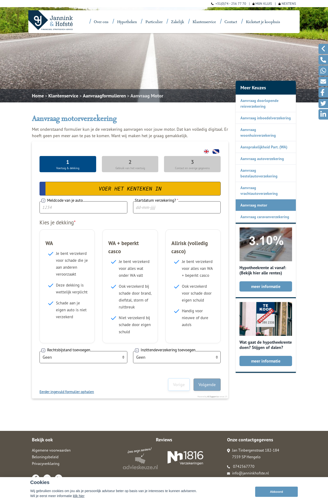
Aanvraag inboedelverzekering (265, 118)
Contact (230, 22)
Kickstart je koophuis (263, 22)
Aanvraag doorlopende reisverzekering (259, 103)
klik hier (78, 496)
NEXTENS (287, 3)
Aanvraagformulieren (104, 96)
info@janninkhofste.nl (248, 473)
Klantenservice (204, 22)
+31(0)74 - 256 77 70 (230, 3)
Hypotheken (127, 22)
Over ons (101, 22)
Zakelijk (177, 22)
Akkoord (276, 492)
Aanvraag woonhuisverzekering (258, 132)
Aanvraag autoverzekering (262, 158)
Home (38, 96)
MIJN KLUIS (262, 3)
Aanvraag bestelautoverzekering (259, 173)
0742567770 (240, 466)
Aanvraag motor (253, 205)
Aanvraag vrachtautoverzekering (259, 190)
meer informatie (265, 286)
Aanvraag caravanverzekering (264, 216)
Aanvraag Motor (146, 96)
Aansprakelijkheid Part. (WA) (263, 147)
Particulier (154, 22)
